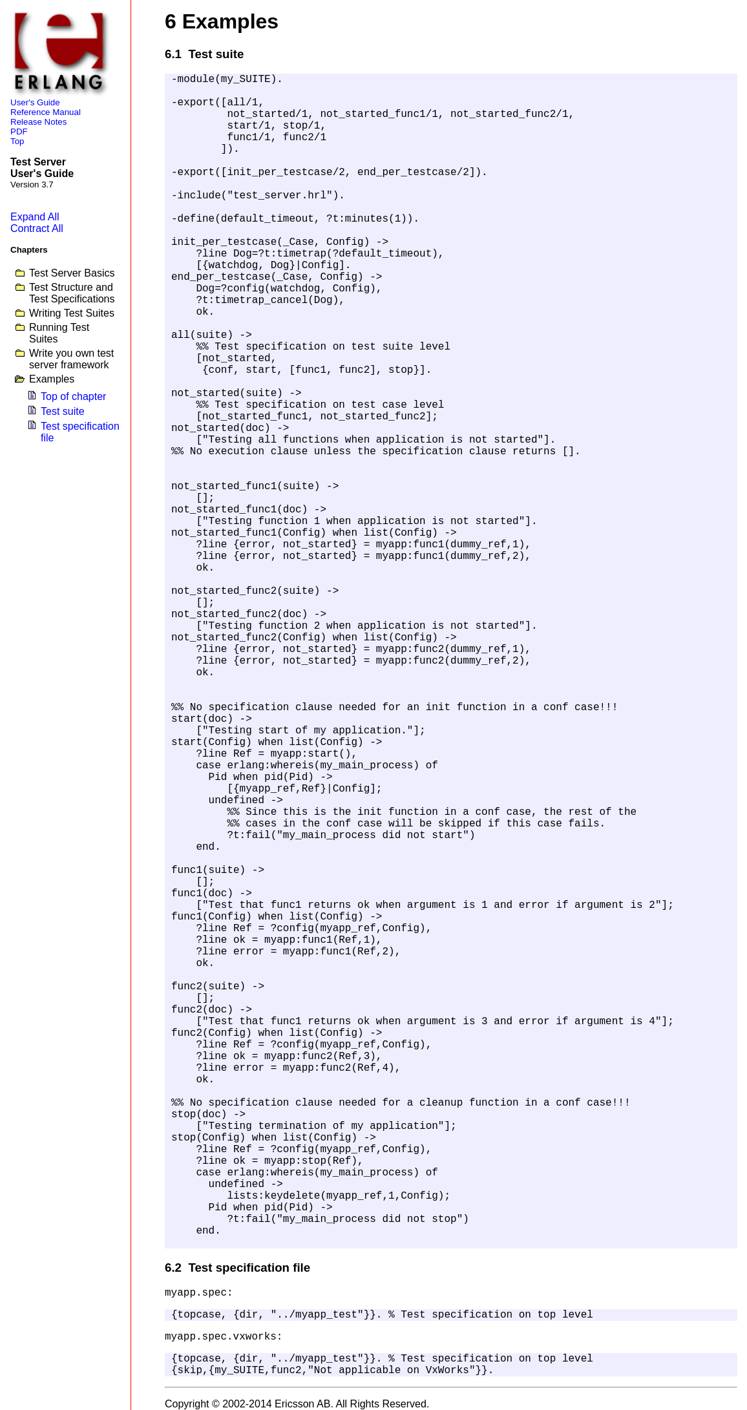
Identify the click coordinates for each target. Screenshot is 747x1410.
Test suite (63, 411)
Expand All (34, 216)
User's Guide (35, 102)
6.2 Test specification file (237, 1267)
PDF (19, 131)
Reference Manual (45, 112)
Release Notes (38, 122)
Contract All (36, 228)
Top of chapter (73, 396)
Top (17, 141)
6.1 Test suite (204, 54)
